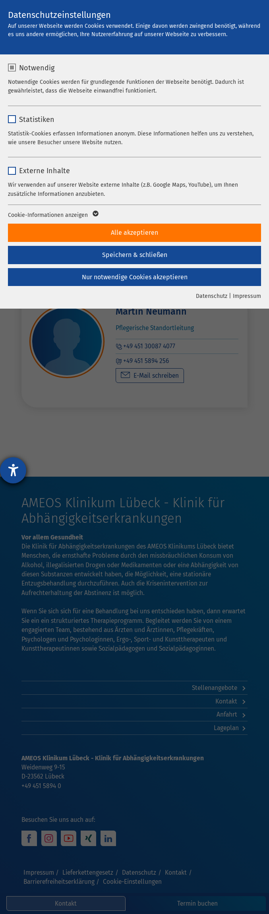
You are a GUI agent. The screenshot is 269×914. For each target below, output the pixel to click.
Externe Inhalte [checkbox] (44, 170)
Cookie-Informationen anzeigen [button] (52, 215)
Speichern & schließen (134, 255)
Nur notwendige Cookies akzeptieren (135, 277)
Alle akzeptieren (134, 232)
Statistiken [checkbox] (36, 119)
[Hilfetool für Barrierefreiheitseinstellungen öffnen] (13, 470)
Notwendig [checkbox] (36, 68)
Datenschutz (211, 296)
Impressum (247, 296)
